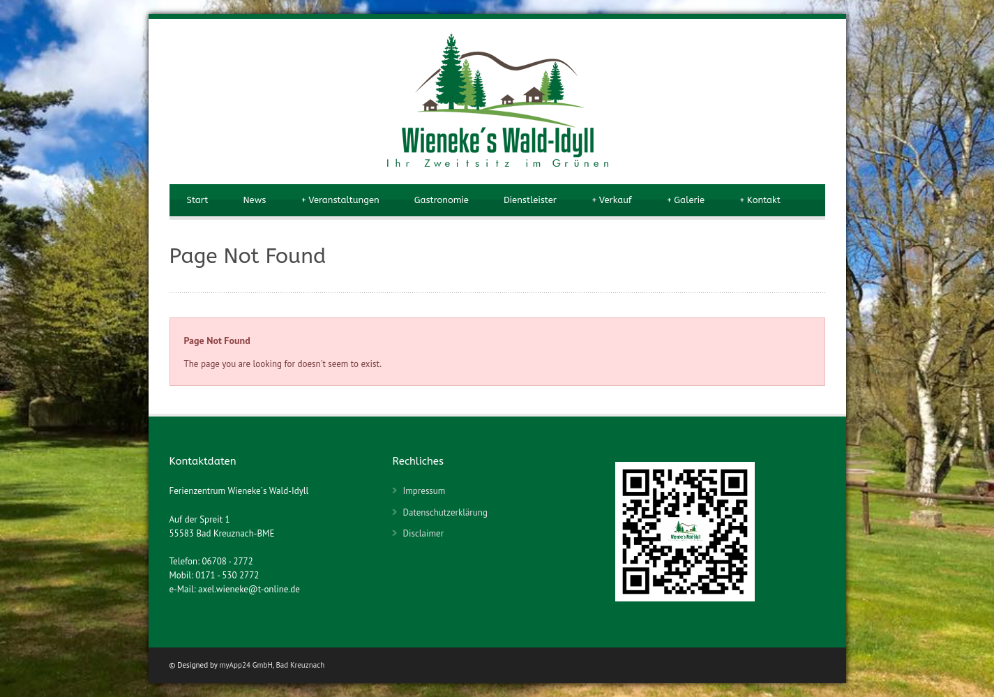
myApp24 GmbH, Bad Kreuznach (272, 665)
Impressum (423, 491)
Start (198, 200)
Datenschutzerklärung (444, 512)
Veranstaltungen (340, 200)
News (254, 200)
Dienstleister (530, 200)
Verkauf (612, 200)
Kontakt (760, 200)
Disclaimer (423, 533)
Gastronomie (441, 200)
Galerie (686, 200)
